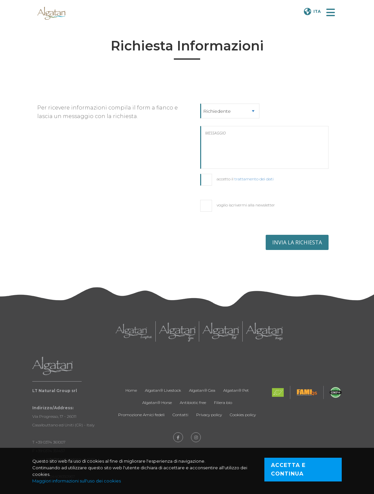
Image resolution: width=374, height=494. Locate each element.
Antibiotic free (193, 402)
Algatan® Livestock (163, 390)
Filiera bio (223, 402)
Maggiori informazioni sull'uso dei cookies (76, 480)
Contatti (180, 414)
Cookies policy (243, 414)
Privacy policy (209, 414)
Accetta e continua (288, 469)
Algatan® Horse (157, 402)
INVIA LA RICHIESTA (297, 242)
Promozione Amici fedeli (141, 414)
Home (131, 390)
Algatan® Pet (236, 390)
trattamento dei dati (254, 178)
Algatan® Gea (202, 390)
